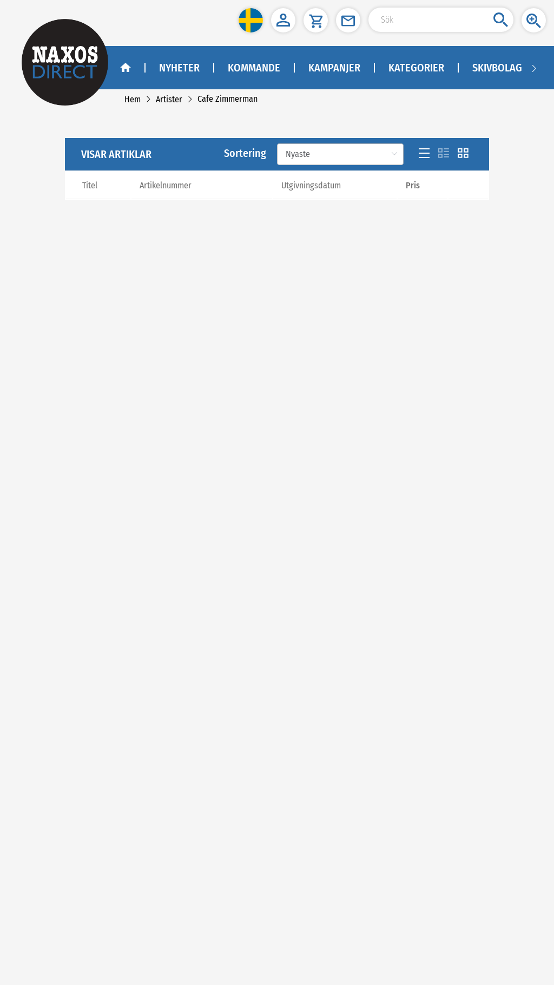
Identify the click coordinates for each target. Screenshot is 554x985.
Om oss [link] (35, 594)
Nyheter (179, 67)
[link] (132, 99)
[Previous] (267, 441)
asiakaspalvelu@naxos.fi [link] (99, 900)
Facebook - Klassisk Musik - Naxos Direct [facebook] (85, 726)
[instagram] (85, 713)
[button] (251, 20)
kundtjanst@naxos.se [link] (79, 846)
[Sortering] (340, 216)
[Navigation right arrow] (534, 67)
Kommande (254, 67)
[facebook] (35, 713)
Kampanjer (334, 67)
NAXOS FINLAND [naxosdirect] (48, 873)
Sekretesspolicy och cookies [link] (66, 635)
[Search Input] (440, 20)
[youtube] (61, 713)
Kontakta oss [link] (43, 607)
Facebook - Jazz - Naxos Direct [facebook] (69, 740)
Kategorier (416, 67)
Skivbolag (497, 67)
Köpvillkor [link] (39, 621)
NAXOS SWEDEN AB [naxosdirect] (52, 778)
